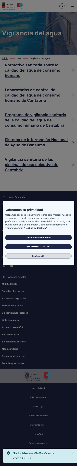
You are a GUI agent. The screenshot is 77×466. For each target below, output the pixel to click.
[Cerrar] (73, 453)
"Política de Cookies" (35, 228)
